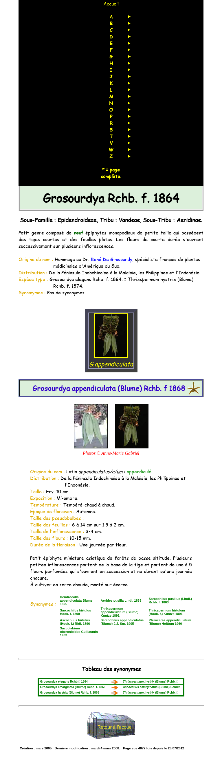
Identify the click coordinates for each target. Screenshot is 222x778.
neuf (78, 232)
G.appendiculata (111, 359)
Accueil (111, 3)
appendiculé (139, 471)
